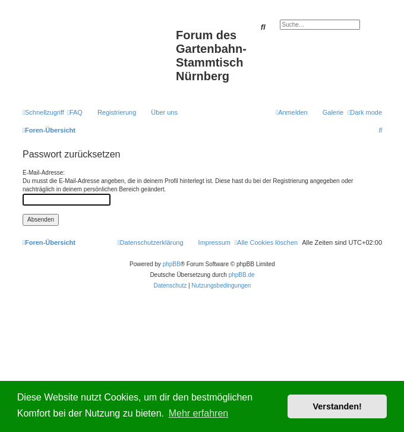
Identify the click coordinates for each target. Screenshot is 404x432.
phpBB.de (242, 275)
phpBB (172, 264)
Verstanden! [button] (337, 406)
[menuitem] (75, 112)
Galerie (333, 112)
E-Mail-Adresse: (44, 172)
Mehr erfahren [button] (199, 413)
